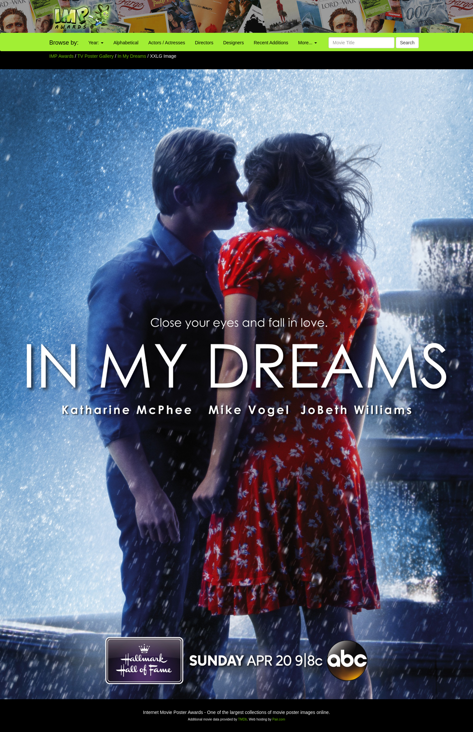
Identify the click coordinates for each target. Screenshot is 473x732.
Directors (204, 42)
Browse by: (64, 42)
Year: (95, 42)
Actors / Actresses (166, 42)
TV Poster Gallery (96, 56)
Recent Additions (271, 42)
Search (407, 42)
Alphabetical (125, 42)
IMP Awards (61, 56)
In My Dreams (132, 56)
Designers (233, 42)
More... (307, 42)
